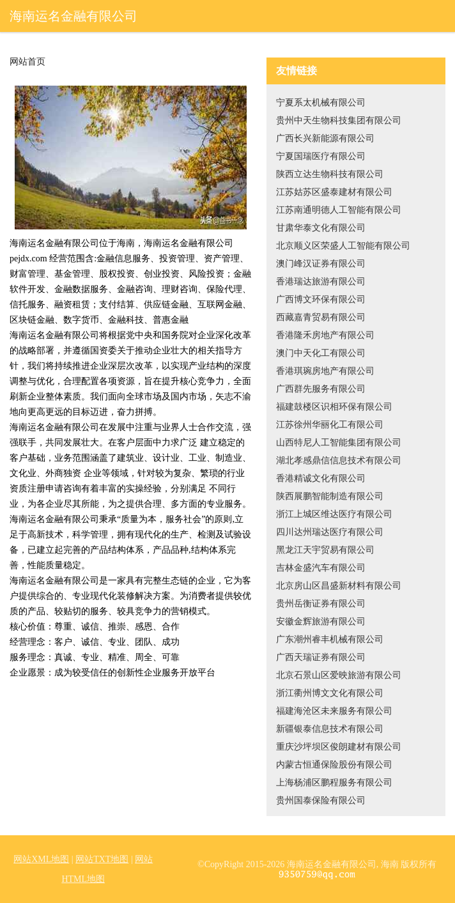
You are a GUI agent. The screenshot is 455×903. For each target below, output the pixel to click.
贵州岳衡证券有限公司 (321, 603)
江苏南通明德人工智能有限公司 (338, 210)
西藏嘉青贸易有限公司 (321, 317)
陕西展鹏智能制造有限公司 (329, 496)
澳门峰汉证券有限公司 (321, 263)
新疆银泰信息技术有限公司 (329, 729)
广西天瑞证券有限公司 (321, 657)
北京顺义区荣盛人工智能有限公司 (343, 246)
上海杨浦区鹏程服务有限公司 (334, 782)
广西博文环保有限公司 (321, 299)
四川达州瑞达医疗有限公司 (329, 532)
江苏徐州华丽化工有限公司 (329, 424)
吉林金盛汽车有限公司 (321, 568)
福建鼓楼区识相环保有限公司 (334, 407)
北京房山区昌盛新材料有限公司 (338, 585)
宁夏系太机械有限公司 (321, 102)
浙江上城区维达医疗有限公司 (334, 514)
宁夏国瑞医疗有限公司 (321, 156)
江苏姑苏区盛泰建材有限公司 (334, 192)
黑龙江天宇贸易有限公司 (325, 550)
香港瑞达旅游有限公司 (321, 281)
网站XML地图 (41, 859)
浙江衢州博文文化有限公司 (329, 693)
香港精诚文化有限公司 (321, 478)
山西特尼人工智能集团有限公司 (338, 442)
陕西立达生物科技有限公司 (329, 174)
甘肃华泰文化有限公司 (321, 228)
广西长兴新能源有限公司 (325, 138)
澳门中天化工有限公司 (321, 353)
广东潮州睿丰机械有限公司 (329, 639)
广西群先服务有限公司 (321, 389)
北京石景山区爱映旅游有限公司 (338, 675)
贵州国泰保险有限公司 (321, 800)
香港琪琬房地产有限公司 (325, 371)
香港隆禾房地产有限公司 (325, 335)
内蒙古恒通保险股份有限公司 (334, 764)
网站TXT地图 (101, 859)
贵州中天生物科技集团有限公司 (338, 120)
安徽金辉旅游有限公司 (321, 621)
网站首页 (27, 62)
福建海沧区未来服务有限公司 (334, 711)
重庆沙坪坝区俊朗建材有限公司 (338, 747)
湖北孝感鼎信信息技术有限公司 (338, 460)
